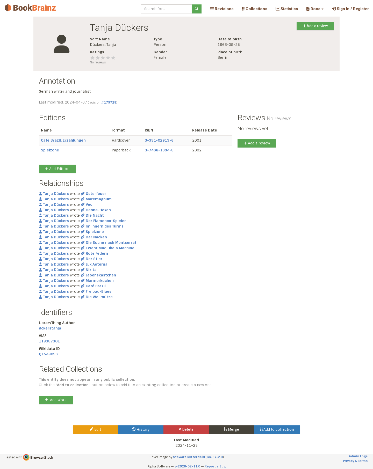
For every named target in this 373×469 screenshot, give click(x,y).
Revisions (222, 8)
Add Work (56, 400)
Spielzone (50, 150)
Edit (95, 429)
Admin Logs (358, 456)
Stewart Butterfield (189, 457)
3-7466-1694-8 (159, 150)
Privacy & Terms (355, 461)
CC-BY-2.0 (215, 457)
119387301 (49, 341)
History (141, 429)
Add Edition (57, 168)
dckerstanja (50, 328)
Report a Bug (215, 466)
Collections (254, 8)
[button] (314, 9)
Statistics (287, 8)
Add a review (315, 26)
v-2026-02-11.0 (187, 466)
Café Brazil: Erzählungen (63, 140)
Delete (186, 429)
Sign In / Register (350, 8)
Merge (231, 429)
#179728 (108, 102)
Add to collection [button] (277, 429)
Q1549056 (48, 354)
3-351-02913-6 (159, 140)
